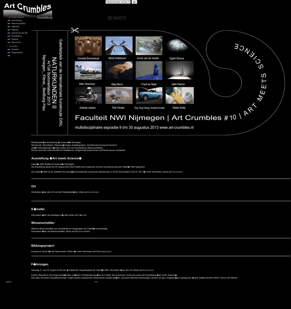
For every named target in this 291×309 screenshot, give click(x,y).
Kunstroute (177, 172)
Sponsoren (16, 42)
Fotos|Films (17, 36)
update (8, 282)
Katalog (15, 39)
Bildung (15, 30)
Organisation (17, 53)
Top (96, 282)
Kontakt (15, 49)
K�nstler (16, 27)
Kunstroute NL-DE (19, 33)
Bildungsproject (104, 251)
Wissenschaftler (19, 23)
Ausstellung (17, 20)
